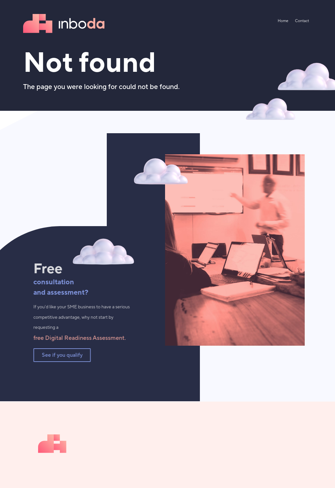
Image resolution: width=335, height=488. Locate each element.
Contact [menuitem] (302, 21)
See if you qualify (61, 355)
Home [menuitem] (283, 21)
